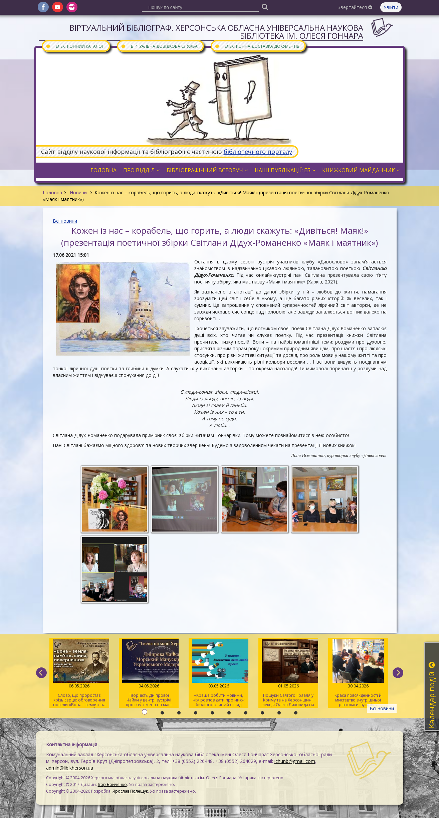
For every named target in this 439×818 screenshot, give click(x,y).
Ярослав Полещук (130, 791)
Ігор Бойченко (112, 784)
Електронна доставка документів (257, 46)
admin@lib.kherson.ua (69, 768)
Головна (52, 192)
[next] (398, 672)
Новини (78, 192)
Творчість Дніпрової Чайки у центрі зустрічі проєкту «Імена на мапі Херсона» (148, 673)
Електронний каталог (75, 46)
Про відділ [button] (141, 170)
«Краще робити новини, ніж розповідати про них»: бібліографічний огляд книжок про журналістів (218, 673)
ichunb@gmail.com (294, 761)
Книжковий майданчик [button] (361, 170)
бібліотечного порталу (258, 152)
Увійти (391, 7)
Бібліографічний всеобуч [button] (207, 170)
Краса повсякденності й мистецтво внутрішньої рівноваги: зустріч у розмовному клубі (358, 673)
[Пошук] (265, 6)
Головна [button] (103, 170)
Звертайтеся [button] (355, 7)
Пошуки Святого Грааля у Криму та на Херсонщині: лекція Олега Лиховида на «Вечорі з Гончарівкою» (288, 673)
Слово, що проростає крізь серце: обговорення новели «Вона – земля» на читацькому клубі (79, 673)
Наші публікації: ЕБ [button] (285, 170)
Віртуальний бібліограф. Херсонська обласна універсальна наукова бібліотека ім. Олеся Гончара (216, 31)
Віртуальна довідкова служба (159, 46)
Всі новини (65, 221)
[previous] (41, 672)
